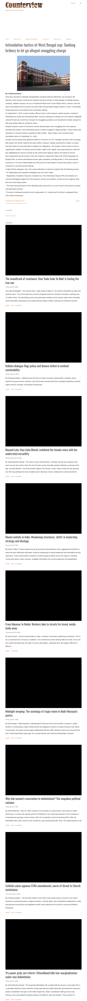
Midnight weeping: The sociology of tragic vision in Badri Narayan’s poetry (41, 713)
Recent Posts (57, 39)
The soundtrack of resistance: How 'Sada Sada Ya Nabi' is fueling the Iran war (42, 280)
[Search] (73, 3)
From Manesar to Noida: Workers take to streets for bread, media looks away (40, 626)
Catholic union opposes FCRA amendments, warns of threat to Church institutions (42, 887)
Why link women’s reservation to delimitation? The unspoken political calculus (42, 800)
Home (7, 39)
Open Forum (17, 39)
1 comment (14, 651)
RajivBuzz (68, 39)
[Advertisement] (43, 24)
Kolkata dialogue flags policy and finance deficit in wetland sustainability (37, 368)
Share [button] (78, 201)
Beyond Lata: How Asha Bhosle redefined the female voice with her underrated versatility (41, 452)
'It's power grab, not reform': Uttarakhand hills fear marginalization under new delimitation (41, 975)
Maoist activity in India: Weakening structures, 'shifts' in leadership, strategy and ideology (41, 539)
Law (25, 203)
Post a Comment (10, 216)
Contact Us (46, 39)
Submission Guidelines (31, 39)
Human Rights (18, 203)
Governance (9, 203)
